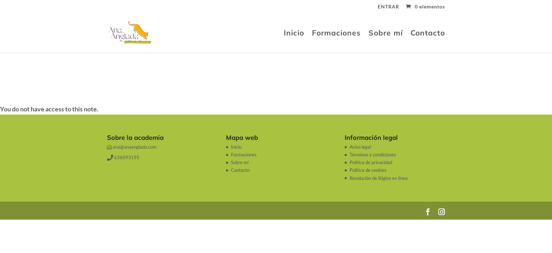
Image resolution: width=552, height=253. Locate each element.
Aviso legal (360, 147)
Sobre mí (386, 33)
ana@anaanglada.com (132, 147)
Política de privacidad (371, 162)
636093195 (123, 157)
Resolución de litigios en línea (379, 178)
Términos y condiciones (373, 154)
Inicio (294, 33)
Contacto (427, 33)
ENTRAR (388, 6)
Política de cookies (368, 170)
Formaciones (336, 33)
